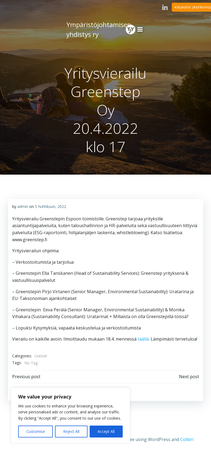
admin (22, 206)
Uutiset (41, 355)
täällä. (143, 339)
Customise (35, 431)
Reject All (71, 431)
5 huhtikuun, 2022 (50, 206)
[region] (70, 415)
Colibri (186, 439)
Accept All (106, 431)
